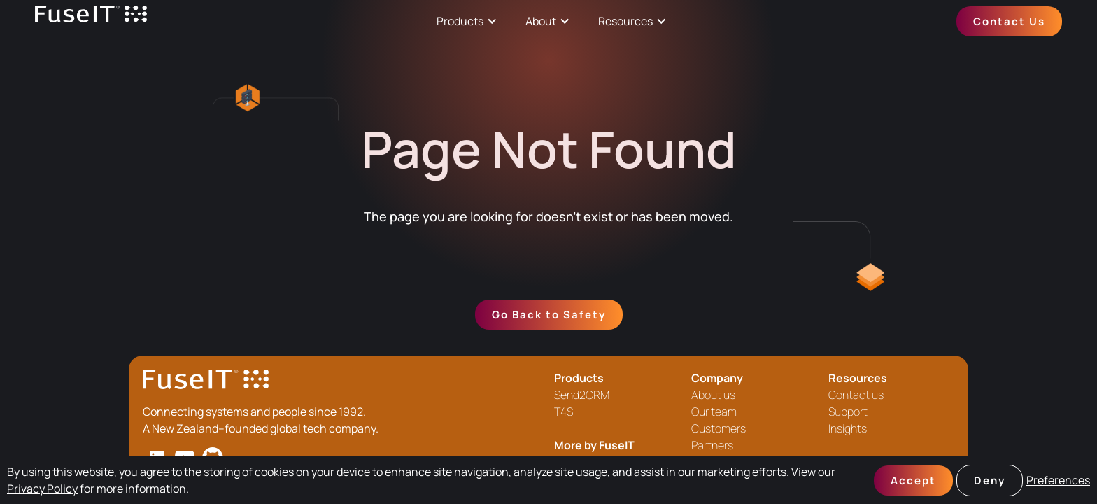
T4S (563, 411)
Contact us (856, 394)
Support (848, 411)
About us (713, 394)
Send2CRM (581, 394)
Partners (712, 445)
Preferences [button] (1058, 480)
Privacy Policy (42, 488)
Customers (718, 428)
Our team (714, 411)
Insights (847, 428)
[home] (91, 21)
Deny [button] (989, 480)
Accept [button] (913, 480)
